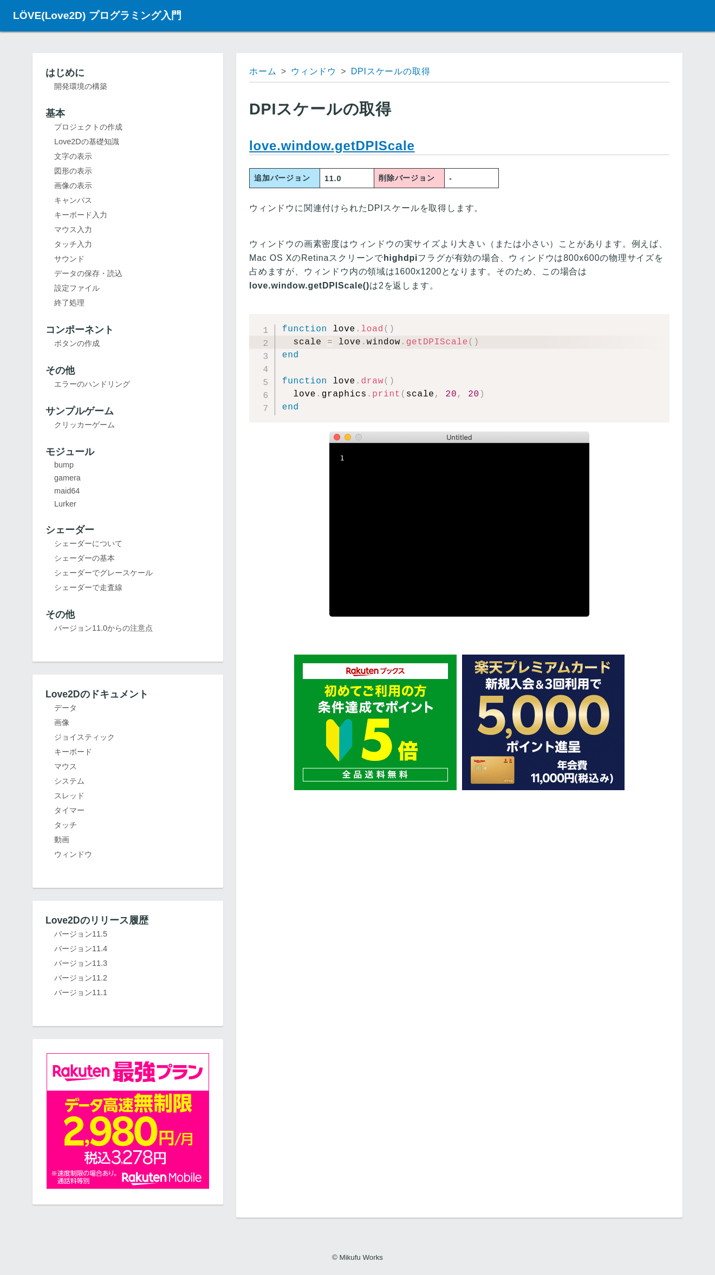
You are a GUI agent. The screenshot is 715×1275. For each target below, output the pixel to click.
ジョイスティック (84, 737)
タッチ (65, 825)
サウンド (69, 258)
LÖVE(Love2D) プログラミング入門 (97, 15)
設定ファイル (77, 288)
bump (64, 464)
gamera (67, 477)
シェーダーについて (88, 543)
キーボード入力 (80, 214)
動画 (61, 839)
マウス (65, 766)
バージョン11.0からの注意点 (103, 628)
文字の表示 (73, 156)
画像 (61, 722)
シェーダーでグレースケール (103, 572)
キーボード (73, 751)
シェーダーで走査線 (88, 587)
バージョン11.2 (80, 977)
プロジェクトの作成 (88, 127)
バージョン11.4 (80, 948)
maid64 (67, 490)
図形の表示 (73, 170)
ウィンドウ (73, 854)
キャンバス (73, 200)
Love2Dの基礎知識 (86, 141)
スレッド (69, 795)
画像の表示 (73, 185)
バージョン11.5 (80, 934)
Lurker (65, 503)
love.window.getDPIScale (332, 145)
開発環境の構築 (80, 86)
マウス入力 (73, 229)
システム (69, 781)
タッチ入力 (73, 244)
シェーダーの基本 (84, 558)
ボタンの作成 (77, 343)
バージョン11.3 (80, 963)
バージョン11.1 (80, 992)
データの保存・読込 (88, 273)
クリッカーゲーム (84, 424)
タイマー (69, 810)
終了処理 (69, 302)
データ (65, 707)
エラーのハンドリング (92, 384)
